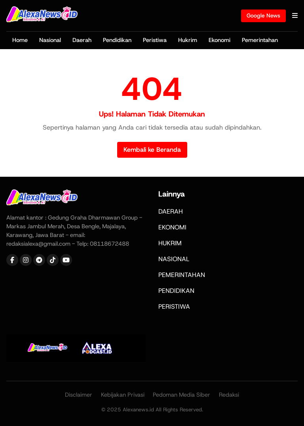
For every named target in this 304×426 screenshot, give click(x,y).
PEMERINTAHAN (181, 275)
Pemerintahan (260, 40)
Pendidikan (117, 40)
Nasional (50, 40)
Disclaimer (78, 395)
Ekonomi (219, 40)
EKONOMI (172, 227)
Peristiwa (155, 40)
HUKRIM (170, 243)
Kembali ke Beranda (152, 149)
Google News (263, 15)
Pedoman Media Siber (181, 395)
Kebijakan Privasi (122, 395)
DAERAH (170, 211)
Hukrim (187, 40)
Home (20, 40)
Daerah (81, 40)
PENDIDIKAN (176, 291)
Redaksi (229, 395)
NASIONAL (173, 259)
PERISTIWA (174, 306)
